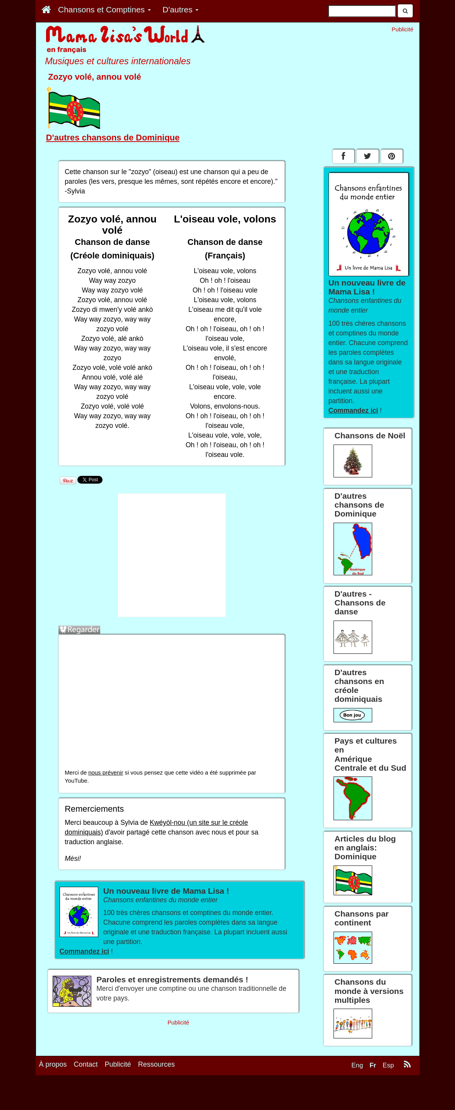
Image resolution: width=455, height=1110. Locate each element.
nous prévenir (105, 773)
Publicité (118, 1095)
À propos (53, 1095)
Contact (86, 1095)
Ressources (156, 1095)
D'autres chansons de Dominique (113, 137)
